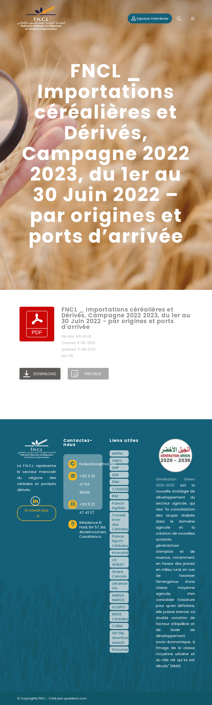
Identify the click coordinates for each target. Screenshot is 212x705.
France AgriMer (118, 506)
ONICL (117, 460)
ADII (115, 474)
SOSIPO (118, 607)
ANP (115, 467)
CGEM (117, 625)
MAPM (117, 453)
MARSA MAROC (118, 598)
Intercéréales (120, 552)
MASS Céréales (120, 616)
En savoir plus (36, 513)
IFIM (115, 496)
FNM (115, 481)
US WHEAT (118, 562)
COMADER (120, 489)
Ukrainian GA (120, 586)
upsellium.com (75, 698)
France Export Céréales (120, 541)
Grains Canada (119, 574)
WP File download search (120, 638)
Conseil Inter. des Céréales (120, 522)
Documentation (120, 649)
